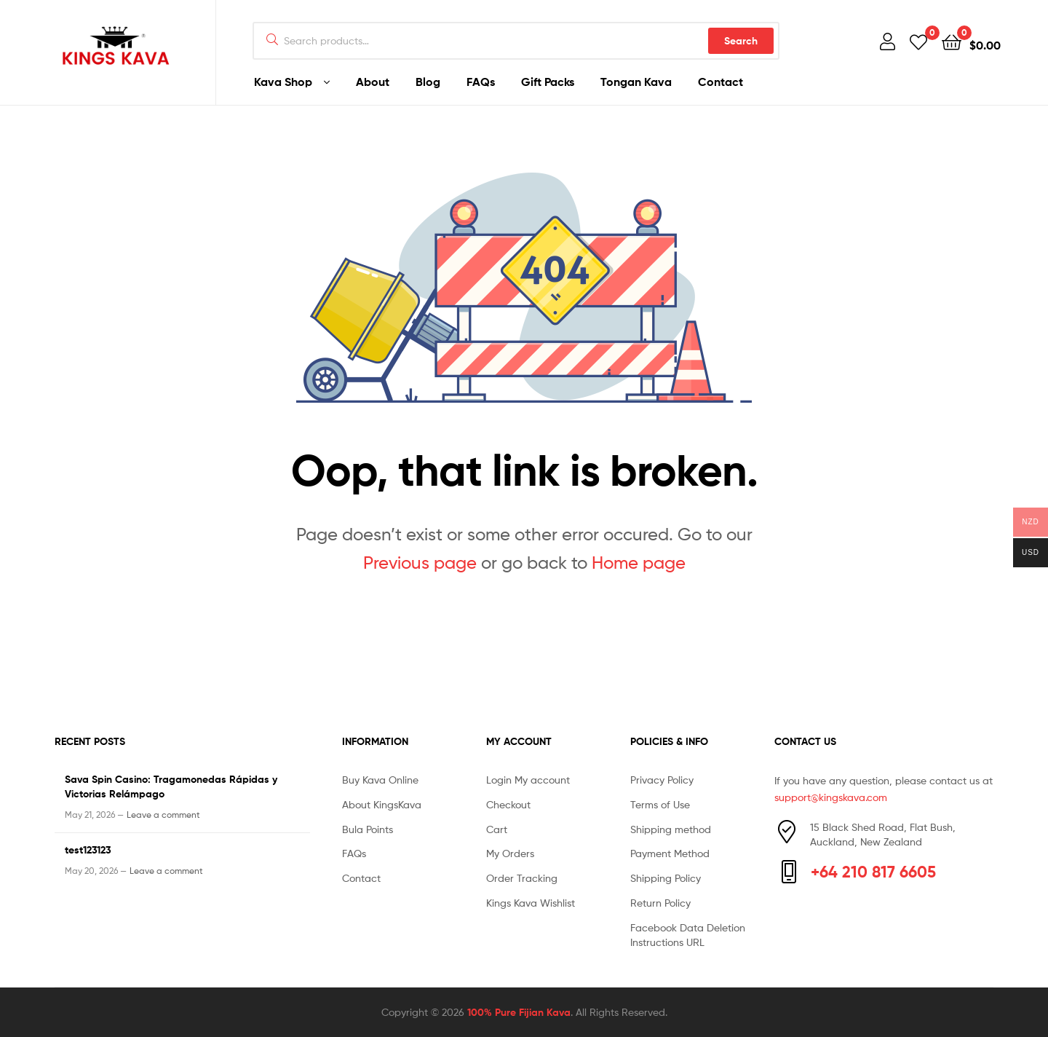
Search (741, 40)
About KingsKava (381, 804)
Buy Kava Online (380, 779)
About (372, 81)
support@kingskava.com (830, 797)
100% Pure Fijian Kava (519, 1012)
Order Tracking (521, 878)
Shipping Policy (665, 878)
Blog (428, 81)
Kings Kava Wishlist (530, 902)
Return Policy (660, 902)
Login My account (528, 779)
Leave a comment (163, 814)
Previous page (420, 562)
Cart (496, 829)
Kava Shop (283, 81)
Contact (720, 81)
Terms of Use (660, 804)
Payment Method (670, 853)
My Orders (510, 853)
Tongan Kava (636, 81)
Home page (639, 562)
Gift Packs (547, 81)
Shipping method (670, 829)
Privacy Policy (662, 779)
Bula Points (367, 829)
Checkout (508, 804)
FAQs (481, 81)
